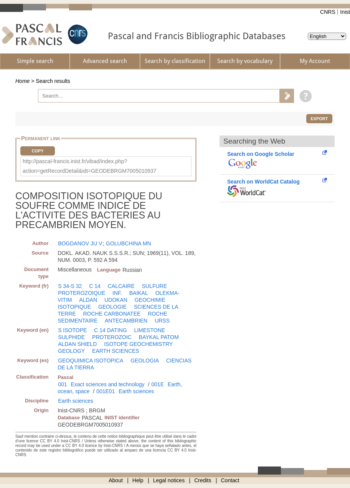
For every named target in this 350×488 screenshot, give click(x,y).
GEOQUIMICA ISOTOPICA (90, 360)
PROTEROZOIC (112, 337)
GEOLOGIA (144, 360)
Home (22, 81)
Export (319, 118)
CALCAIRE (121, 286)
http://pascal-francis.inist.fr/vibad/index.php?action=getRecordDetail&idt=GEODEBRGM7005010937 (90, 166)
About (116, 480)
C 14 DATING (110, 330)
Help (138, 480)
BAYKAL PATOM (159, 337)
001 (62, 384)
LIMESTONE (149, 330)
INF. (117, 293)
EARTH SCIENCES (115, 351)
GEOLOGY (71, 351)
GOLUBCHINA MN (128, 243)
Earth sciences (136, 391)
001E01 (105, 391)
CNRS (327, 12)
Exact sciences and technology (107, 384)
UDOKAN (115, 300)
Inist (345, 12)
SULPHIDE (71, 337)
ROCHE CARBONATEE (111, 314)
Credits (202, 480)
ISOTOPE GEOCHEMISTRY (138, 344)
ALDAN (88, 300)
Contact (230, 480)
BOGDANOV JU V (80, 243)
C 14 (95, 286)
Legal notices (169, 480)
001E (157, 384)
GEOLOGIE (112, 307)
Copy (37, 151)
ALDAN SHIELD (77, 344)
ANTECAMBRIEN (126, 321)
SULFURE (154, 286)
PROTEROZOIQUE (81, 293)
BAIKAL (138, 293)
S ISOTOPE (72, 330)
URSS (162, 321)
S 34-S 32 (70, 286)
